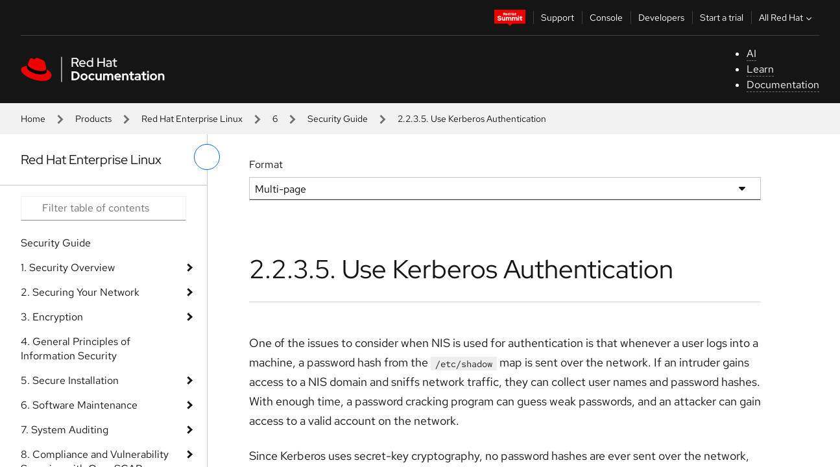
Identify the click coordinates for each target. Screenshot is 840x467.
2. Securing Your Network (80, 292)
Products (93, 119)
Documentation (783, 84)
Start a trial (721, 17)
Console (606, 17)
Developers (661, 17)
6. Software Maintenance (79, 405)
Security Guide (337, 119)
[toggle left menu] (207, 157)
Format (266, 164)
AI (751, 53)
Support (557, 17)
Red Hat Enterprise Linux (192, 119)
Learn (760, 69)
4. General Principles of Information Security (75, 349)
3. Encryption (52, 317)
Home (33, 119)
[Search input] (103, 208)
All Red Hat (787, 17)
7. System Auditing (64, 430)
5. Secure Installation (70, 380)
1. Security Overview (68, 267)
